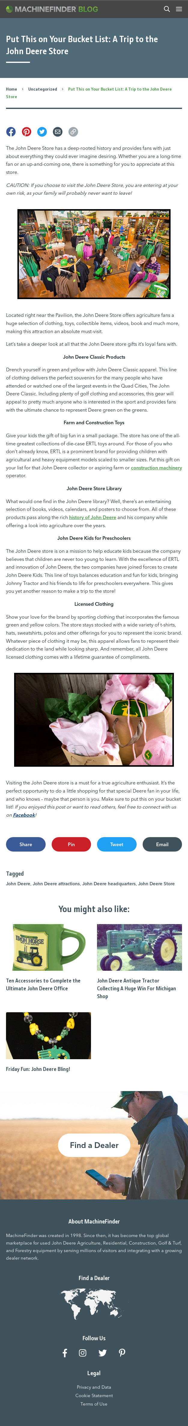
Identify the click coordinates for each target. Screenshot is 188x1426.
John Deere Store (156, 883)
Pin (71, 844)
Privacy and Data (94, 1387)
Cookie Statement (94, 1395)
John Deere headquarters (109, 883)
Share (26, 844)
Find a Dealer (94, 1145)
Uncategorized (42, 89)
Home (11, 89)
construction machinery (156, 468)
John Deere (18, 883)
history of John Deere (92, 517)
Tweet (116, 844)
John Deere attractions (56, 883)
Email (162, 844)
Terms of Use (94, 1404)
